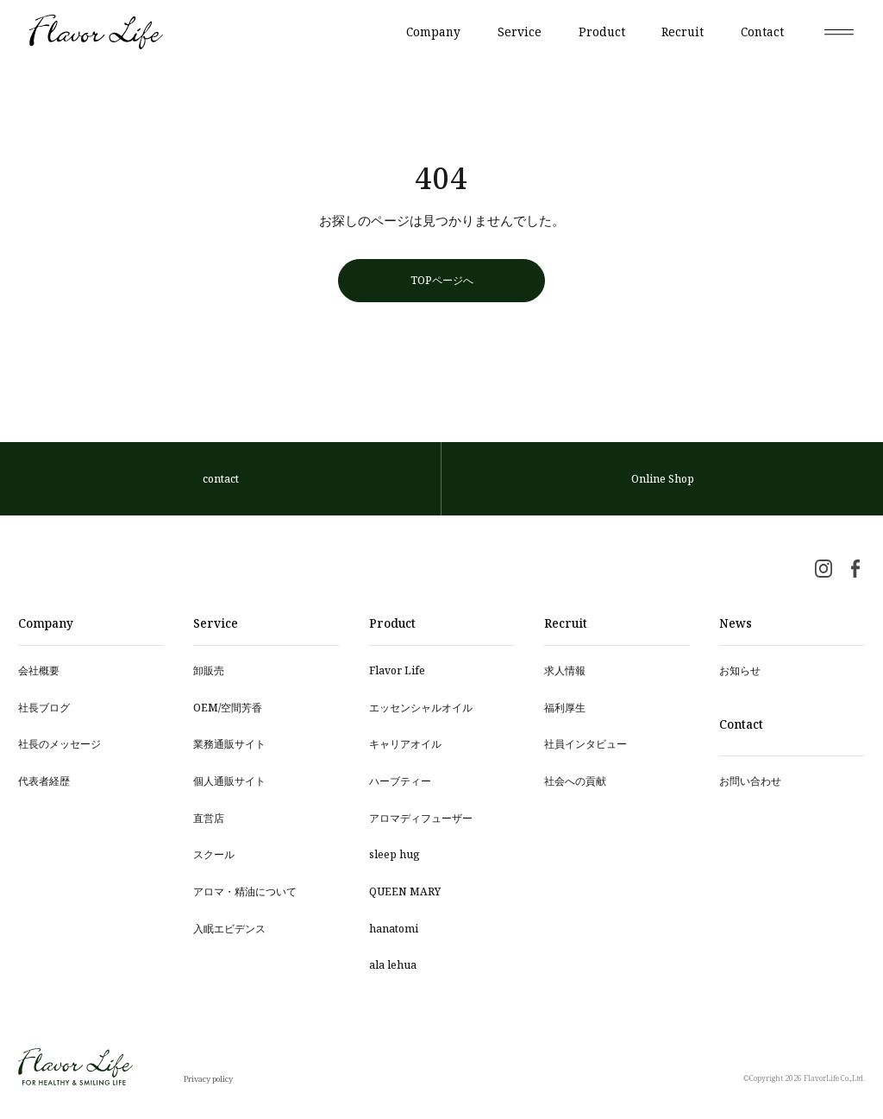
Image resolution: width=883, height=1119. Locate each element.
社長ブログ (44, 707)
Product (602, 31)
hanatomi (393, 928)
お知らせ (740, 670)
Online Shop (662, 478)
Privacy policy (208, 1078)
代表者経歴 (44, 780)
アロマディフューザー (421, 818)
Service (520, 31)
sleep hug (394, 854)
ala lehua (392, 964)
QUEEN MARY (405, 891)
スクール (214, 854)
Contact (762, 31)
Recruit (682, 31)
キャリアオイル (405, 743)
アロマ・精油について (245, 891)
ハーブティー (400, 780)
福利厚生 (565, 707)
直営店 (208, 818)
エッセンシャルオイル (421, 707)
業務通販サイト (229, 743)
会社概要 (38, 670)
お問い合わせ (750, 780)
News (735, 623)
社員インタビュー (585, 743)
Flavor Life (397, 670)
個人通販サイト (229, 780)
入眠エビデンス (229, 928)
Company (433, 31)
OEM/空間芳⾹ (227, 707)
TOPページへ (441, 280)
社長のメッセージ (59, 743)
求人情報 (565, 670)
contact (221, 478)
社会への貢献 (575, 780)
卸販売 (208, 670)
